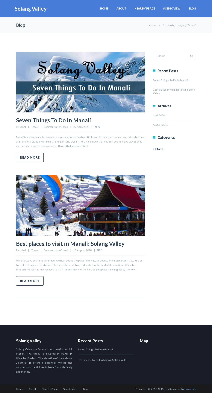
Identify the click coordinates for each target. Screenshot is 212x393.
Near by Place (144, 8)
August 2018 (160, 124)
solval (22, 126)
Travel (34, 126)
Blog (192, 8)
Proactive (190, 389)
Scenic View (171, 8)
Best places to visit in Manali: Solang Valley (70, 243)
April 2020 (159, 115)
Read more (30, 157)
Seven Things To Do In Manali (53, 120)
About (121, 8)
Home (104, 8)
